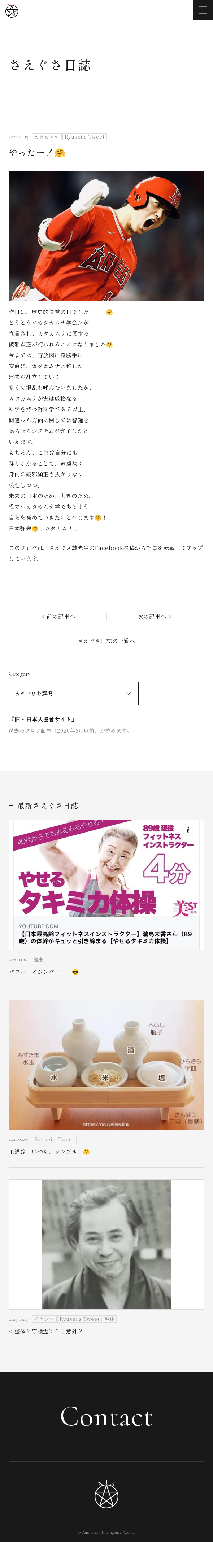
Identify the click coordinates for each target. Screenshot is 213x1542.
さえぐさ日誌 (50, 64)
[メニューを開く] (203, 10)
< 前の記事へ (58, 616)
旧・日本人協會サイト (42, 719)
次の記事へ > (154, 616)
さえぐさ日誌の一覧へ (106, 641)
